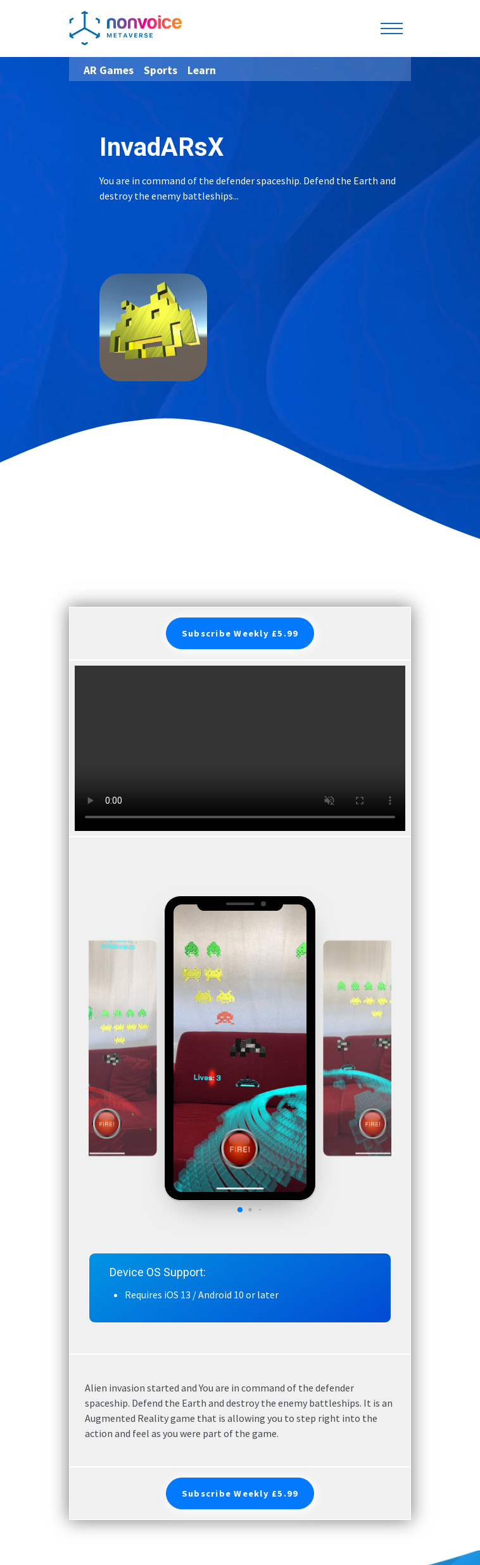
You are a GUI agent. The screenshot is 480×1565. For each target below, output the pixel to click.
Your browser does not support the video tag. (240, 748)
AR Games (109, 70)
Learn (201, 70)
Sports (160, 70)
